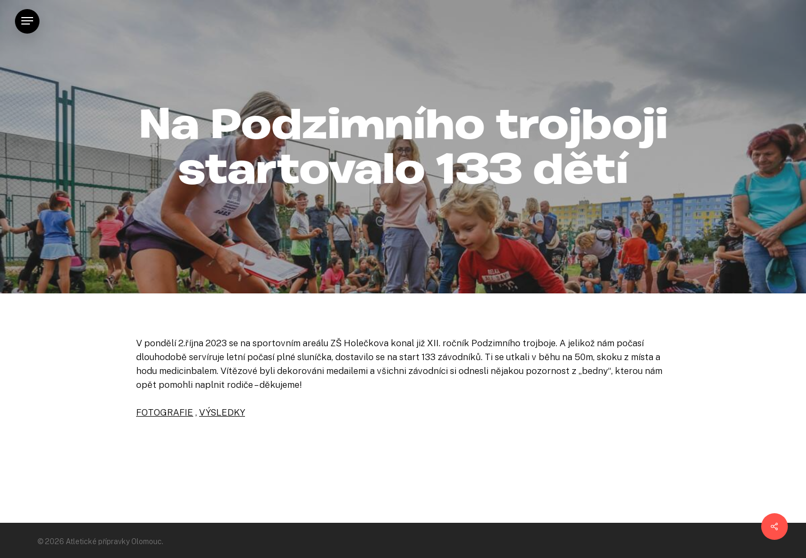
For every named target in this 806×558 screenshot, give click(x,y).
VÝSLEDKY (222, 412)
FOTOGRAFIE (164, 412)
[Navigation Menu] (27, 21)
